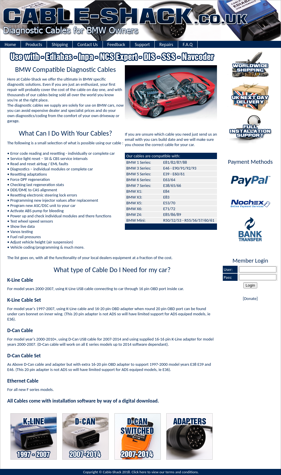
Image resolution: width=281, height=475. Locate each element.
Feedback (116, 44)
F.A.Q (188, 44)
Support (142, 44)
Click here (139, 472)
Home (10, 44)
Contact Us (87, 44)
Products (33, 44)
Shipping (60, 44)
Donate (250, 298)
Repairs (166, 44)
